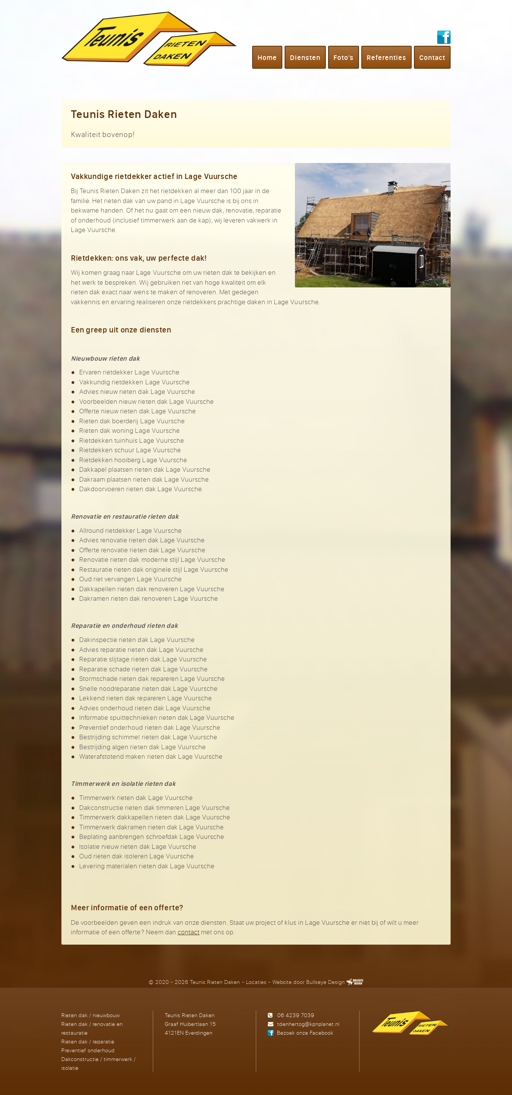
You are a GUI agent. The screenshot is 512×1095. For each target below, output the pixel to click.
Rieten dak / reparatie (87, 1041)
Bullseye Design (325, 981)
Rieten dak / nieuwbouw (90, 1015)
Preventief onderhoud (88, 1050)
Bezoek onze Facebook (305, 1032)
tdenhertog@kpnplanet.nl (308, 1023)
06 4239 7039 (295, 1015)
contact (189, 931)
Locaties (256, 981)
